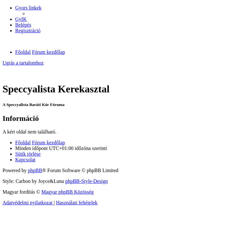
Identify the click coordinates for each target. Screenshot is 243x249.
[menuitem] (21, 19)
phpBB (35, 170)
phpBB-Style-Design (86, 181)
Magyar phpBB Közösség (67, 192)
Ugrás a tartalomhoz (23, 62)
